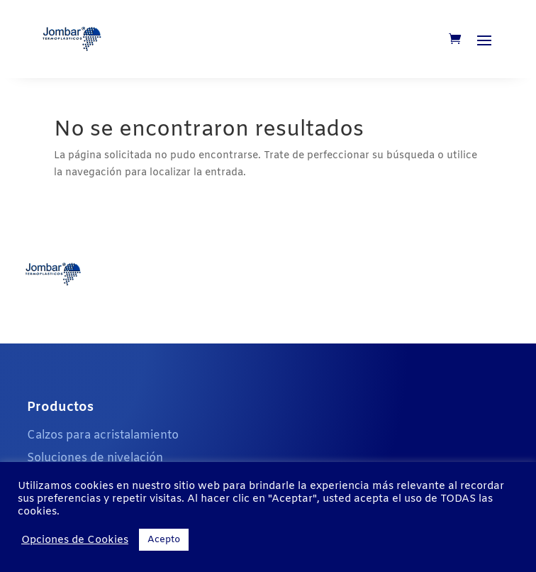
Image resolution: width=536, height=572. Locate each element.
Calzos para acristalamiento (103, 435)
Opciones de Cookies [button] (74, 540)
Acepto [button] (163, 540)
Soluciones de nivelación (95, 458)
